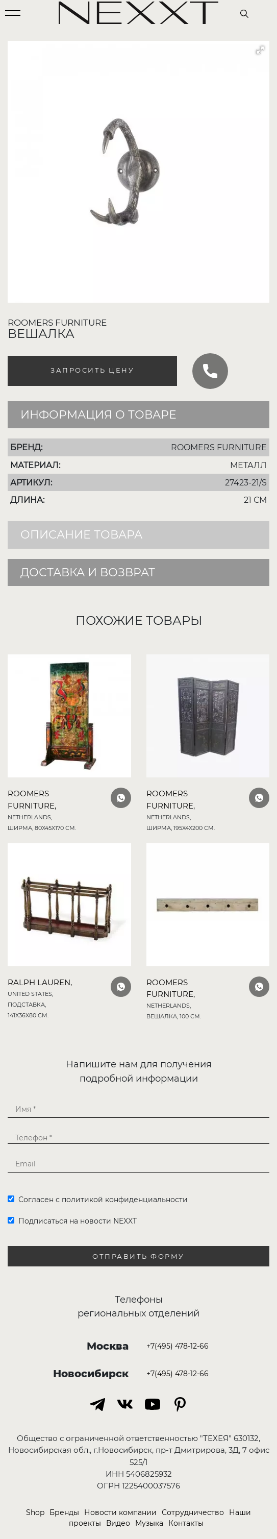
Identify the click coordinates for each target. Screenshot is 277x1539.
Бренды (64, 1512)
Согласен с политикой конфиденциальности (98, 1199)
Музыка (149, 1523)
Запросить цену (92, 370)
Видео (118, 1523)
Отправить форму (138, 1256)
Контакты (186, 1523)
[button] (260, 50)
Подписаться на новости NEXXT (72, 1221)
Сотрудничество (193, 1512)
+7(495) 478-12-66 (177, 1346)
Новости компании (120, 1512)
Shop (35, 1512)
